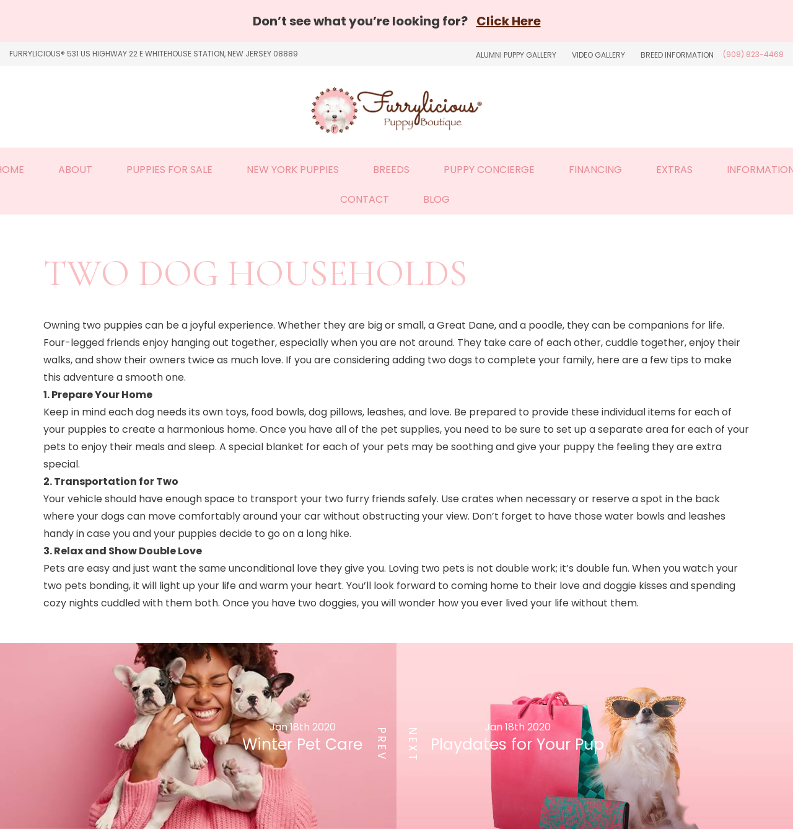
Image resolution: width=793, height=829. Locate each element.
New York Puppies (293, 169)
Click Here (508, 21)
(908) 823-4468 (753, 54)
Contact (364, 199)
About (75, 169)
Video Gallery (598, 55)
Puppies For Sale (169, 169)
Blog (436, 199)
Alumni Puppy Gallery (516, 55)
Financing (595, 169)
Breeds (391, 169)
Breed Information (677, 55)
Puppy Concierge (489, 169)
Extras (674, 169)
